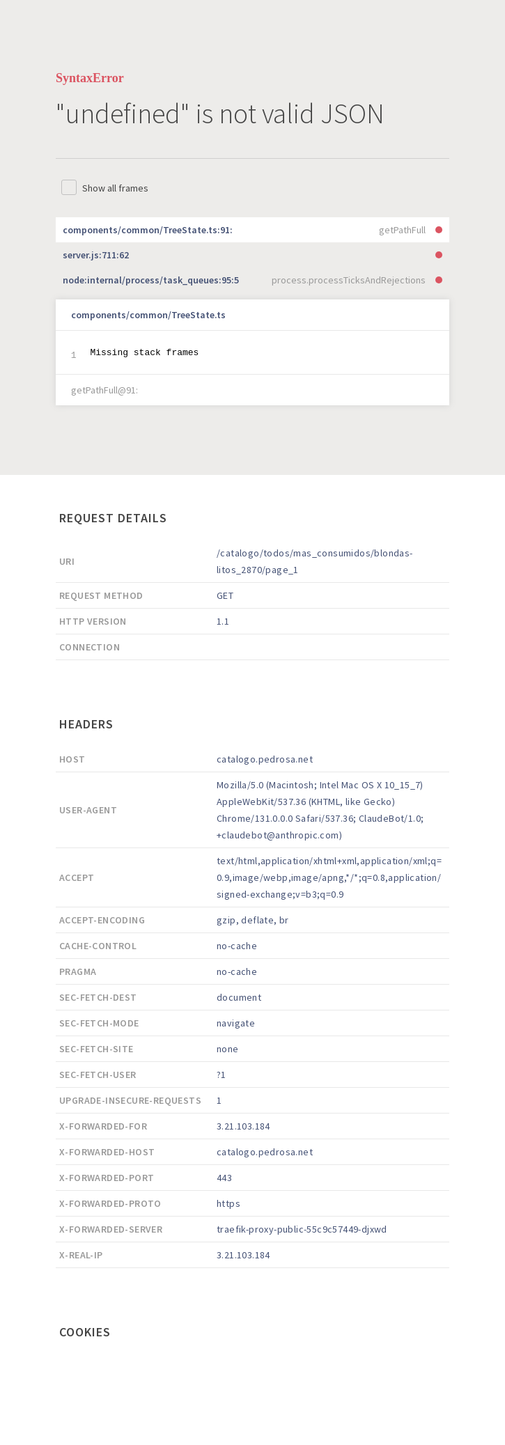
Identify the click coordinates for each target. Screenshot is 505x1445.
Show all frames (115, 188)
